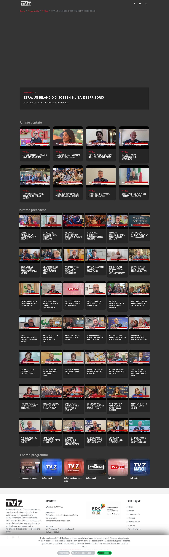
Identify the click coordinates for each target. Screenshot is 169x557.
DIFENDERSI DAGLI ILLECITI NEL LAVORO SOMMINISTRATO (95, 406)
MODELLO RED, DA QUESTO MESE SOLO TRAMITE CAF (95, 303)
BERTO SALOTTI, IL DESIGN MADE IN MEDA (72, 338)
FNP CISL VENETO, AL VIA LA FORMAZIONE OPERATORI (29, 406)
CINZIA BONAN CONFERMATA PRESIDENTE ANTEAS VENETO (29, 270)
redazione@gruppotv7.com (67, 515)
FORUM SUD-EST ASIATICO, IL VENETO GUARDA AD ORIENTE (67, 195)
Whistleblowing (134, 529)
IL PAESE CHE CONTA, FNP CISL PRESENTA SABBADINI (50, 236)
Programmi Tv (33, 11)
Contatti (131, 518)
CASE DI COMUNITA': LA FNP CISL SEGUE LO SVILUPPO (73, 303)
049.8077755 (57, 507)
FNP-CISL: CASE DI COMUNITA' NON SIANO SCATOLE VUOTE (100, 156)
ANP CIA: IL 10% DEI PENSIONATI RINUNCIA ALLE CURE (51, 339)
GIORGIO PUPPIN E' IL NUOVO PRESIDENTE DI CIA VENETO (29, 303)
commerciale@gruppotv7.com (58, 521)
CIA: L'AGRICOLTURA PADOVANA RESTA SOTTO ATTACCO (139, 303)
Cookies (131, 525)
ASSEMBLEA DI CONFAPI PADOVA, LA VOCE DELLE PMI (139, 235)
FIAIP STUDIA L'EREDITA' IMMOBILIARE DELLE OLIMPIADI (95, 236)
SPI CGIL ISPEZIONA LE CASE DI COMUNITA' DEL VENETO (34, 156)
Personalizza (63, 553)
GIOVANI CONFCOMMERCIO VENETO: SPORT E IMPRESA (116, 304)
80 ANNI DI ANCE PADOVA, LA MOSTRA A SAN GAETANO (117, 338)
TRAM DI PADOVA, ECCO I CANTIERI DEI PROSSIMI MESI (95, 338)
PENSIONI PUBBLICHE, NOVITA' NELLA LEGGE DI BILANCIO (117, 236)
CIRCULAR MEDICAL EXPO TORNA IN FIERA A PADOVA (51, 406)
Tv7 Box (45, 11)
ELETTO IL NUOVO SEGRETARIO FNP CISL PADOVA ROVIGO (50, 373)
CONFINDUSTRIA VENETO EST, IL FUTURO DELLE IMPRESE (115, 407)
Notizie (130, 510)
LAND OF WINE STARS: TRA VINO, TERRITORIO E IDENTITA (72, 407)
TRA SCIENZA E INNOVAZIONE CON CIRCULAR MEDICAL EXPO (139, 373)
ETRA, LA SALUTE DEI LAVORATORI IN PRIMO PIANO (95, 269)
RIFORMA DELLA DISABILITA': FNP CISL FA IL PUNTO (28, 372)
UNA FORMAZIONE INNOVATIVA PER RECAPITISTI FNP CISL (50, 270)
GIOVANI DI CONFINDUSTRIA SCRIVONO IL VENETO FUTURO (73, 236)
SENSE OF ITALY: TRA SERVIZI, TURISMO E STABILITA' (95, 372)
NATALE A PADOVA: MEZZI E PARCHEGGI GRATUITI (117, 372)
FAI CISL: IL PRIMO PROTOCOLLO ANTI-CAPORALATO (129, 157)
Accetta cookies (104, 553)
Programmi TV (133, 514)
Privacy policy (133, 522)
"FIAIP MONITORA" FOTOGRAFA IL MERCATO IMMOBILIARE (72, 270)
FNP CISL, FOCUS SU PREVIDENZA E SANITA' (29, 440)
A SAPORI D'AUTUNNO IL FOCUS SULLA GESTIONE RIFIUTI (72, 441)
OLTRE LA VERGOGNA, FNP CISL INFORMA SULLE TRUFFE (134, 195)
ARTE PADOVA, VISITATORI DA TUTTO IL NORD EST (51, 440)
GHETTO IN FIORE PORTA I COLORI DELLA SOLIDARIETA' (139, 269)
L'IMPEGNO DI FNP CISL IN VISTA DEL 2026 (72, 372)
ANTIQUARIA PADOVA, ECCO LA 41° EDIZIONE (116, 440)
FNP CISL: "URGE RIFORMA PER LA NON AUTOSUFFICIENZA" (117, 270)
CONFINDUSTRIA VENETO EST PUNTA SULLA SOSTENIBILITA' (50, 304)
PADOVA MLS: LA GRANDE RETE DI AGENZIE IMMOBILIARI (68, 156)
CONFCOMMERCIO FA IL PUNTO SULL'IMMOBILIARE (138, 440)
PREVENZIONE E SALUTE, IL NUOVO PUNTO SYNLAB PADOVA (33, 196)
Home (22, 11)
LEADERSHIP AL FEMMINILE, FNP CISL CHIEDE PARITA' (139, 338)
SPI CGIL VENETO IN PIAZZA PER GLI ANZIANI (139, 406)
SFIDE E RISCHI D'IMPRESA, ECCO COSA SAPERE (99, 195)
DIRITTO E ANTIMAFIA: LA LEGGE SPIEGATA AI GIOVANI (28, 236)
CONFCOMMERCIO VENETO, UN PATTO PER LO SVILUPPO (94, 440)
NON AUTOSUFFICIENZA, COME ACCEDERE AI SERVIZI (29, 339)
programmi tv (29, 92)
